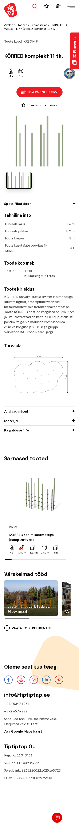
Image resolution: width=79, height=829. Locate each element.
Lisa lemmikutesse (39, 105)
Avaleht (9, 25)
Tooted (22, 25)
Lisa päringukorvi (39, 92)
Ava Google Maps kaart (23, 731)
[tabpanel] (39, 309)
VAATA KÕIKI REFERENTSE (27, 628)
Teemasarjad (38, 25)
